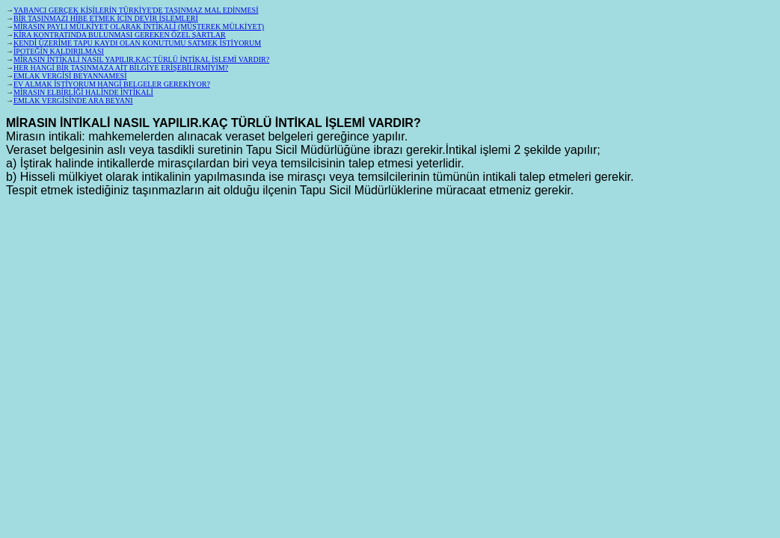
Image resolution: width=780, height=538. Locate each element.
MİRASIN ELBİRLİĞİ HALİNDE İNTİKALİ (83, 92)
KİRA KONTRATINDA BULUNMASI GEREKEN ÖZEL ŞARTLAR (119, 35)
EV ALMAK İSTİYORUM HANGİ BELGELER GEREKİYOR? (111, 84)
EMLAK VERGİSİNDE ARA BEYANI (73, 100)
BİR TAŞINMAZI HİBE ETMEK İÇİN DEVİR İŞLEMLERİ (105, 18)
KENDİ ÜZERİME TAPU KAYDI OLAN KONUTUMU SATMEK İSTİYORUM (137, 43)
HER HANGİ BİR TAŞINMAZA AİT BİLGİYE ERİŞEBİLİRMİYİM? (120, 68)
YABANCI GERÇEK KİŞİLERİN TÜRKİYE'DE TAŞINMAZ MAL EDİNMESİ (135, 10)
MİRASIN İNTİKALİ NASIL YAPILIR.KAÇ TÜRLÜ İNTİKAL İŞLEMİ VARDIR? (141, 59)
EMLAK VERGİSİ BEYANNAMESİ (69, 76)
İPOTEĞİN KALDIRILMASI (58, 51)
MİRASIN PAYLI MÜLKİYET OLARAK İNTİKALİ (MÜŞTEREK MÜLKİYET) (138, 26)
